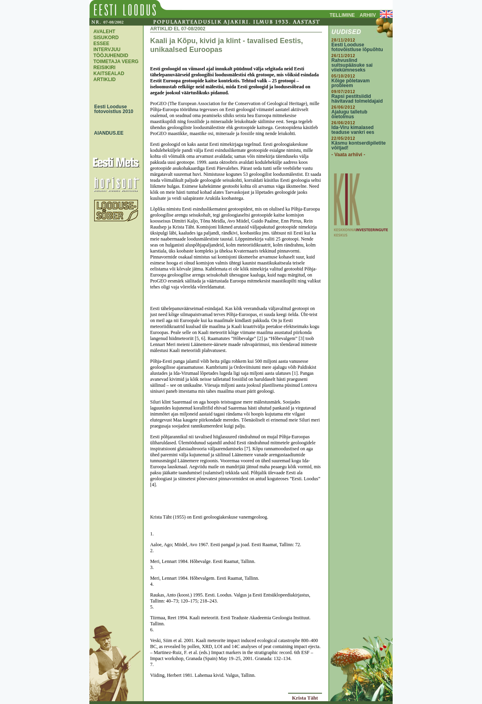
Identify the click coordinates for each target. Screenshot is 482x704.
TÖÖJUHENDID (110, 55)
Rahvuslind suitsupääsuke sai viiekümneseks (352, 65)
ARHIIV (368, 15)
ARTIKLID (104, 79)
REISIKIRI (104, 67)
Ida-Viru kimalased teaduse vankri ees (353, 130)
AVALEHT (104, 31)
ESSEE (101, 43)
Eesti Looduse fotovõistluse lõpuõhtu (357, 47)
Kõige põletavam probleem (351, 83)
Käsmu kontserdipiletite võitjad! (359, 145)
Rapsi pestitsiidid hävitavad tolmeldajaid (357, 98)
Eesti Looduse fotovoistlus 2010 (111, 109)
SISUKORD (106, 37)
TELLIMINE (342, 15)
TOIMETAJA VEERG (115, 61)
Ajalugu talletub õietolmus (349, 114)
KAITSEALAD (108, 73)
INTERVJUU (106, 49)
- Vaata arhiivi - (348, 154)
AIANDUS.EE (107, 133)
